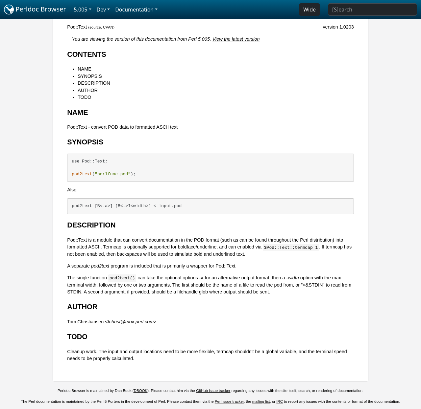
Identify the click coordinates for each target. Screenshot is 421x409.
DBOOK (141, 391)
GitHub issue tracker (213, 391)
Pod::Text (77, 27)
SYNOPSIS (90, 76)
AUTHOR (88, 90)
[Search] (372, 9)
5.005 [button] (80, 9)
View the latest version (236, 39)
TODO (84, 97)
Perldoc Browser (35, 9)
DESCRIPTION (94, 83)
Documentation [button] (134, 9)
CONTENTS (86, 54)
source (95, 27)
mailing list (261, 401)
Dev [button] (101, 9)
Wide (309, 9)
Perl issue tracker (229, 401)
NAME (84, 69)
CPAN (108, 27)
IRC (279, 401)
